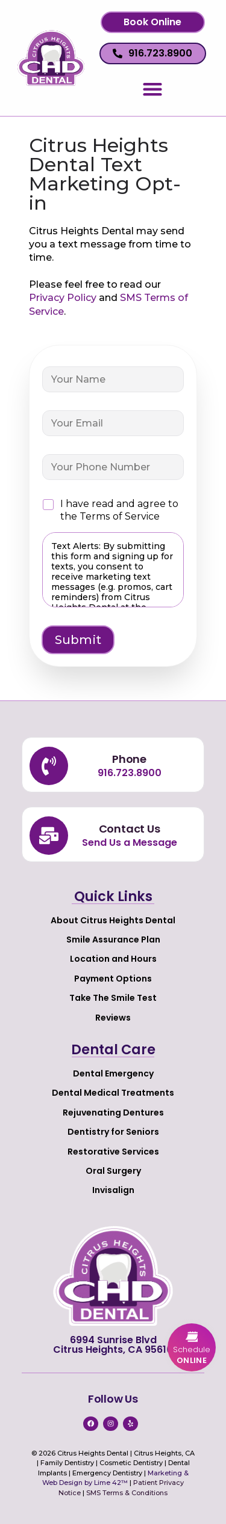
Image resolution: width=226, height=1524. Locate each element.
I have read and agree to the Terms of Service (119, 510)
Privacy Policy (62, 297)
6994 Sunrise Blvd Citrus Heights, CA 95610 (113, 1344)
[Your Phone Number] (113, 467)
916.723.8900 (130, 773)
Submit (78, 640)
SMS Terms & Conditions (127, 1493)
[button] (153, 22)
